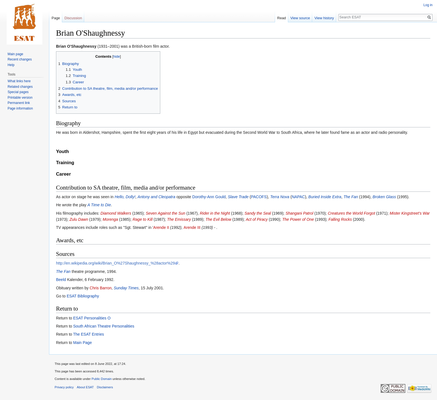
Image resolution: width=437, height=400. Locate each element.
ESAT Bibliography (83, 296)
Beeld (61, 279)
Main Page (82, 342)
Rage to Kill (143, 219)
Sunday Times (126, 288)
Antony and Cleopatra (156, 197)
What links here (19, 81)
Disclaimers (105, 387)
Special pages (18, 92)
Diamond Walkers (116, 213)
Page (56, 18)
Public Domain (101, 378)
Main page (15, 54)
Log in (428, 5)
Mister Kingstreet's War (410, 213)
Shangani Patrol (299, 213)
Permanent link (19, 103)
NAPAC (298, 197)
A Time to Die (99, 205)
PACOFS (259, 197)
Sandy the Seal (257, 213)
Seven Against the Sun (165, 213)
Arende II (161, 227)
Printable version (20, 98)
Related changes (20, 87)
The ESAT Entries (88, 334)
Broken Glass (384, 197)
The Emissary (179, 219)
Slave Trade (238, 197)
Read (281, 18)
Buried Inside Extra (324, 197)
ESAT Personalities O (91, 318)
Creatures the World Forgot (351, 213)
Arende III (192, 227)
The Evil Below (218, 219)
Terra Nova (279, 197)
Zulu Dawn (78, 219)
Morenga (110, 219)
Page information (20, 108)
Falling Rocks (340, 219)
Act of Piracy (257, 219)
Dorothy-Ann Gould (209, 197)
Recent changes (20, 59)
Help (11, 65)
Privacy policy (64, 387)
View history (324, 18)
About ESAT (85, 387)
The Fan (350, 197)
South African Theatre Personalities (103, 326)
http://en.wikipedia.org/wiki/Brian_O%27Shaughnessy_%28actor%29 (115, 263)
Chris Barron (101, 288)
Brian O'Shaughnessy (76, 46)
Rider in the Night (215, 213)
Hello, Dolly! (125, 197)
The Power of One (298, 219)
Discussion (73, 18)
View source (300, 18)
